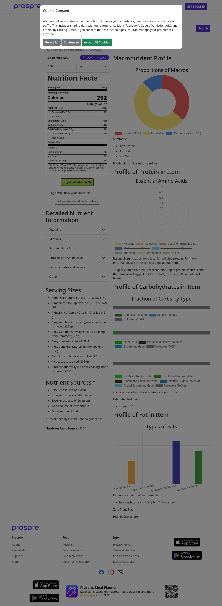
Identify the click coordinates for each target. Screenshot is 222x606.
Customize (71, 42)
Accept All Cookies (97, 42)
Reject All (51, 42)
